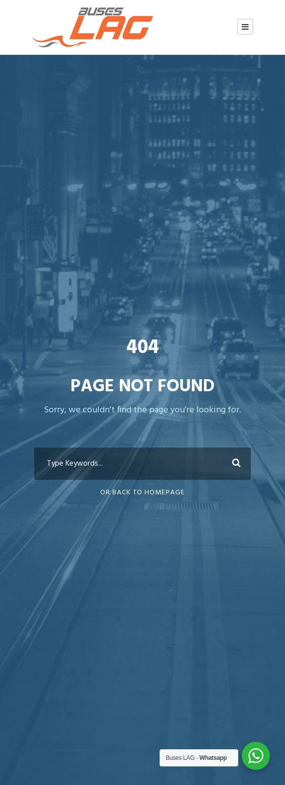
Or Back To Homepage (142, 492)
